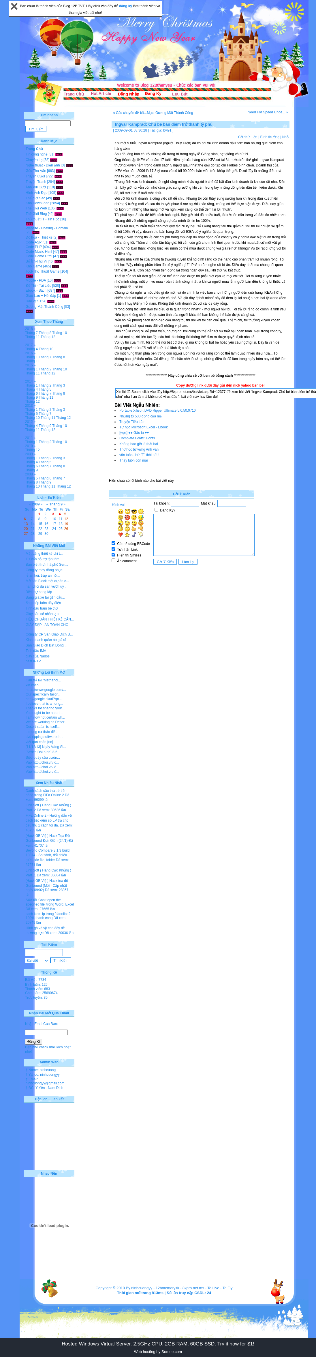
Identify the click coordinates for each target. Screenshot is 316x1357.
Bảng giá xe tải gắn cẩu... (45, 597)
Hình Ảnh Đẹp (37, 193)
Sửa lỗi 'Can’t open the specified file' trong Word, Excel (50, 902)
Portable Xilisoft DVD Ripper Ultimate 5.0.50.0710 (157, 410)
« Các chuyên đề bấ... (130, 113)
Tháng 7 (31, 333)
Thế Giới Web (36, 208)
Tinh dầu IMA (36, 651)
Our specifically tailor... (43, 694)
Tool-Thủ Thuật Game (42, 271)
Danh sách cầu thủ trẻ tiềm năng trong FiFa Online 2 (46, 793)
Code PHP (34, 247)
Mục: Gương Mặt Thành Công (170, 113)
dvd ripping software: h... (44, 737)
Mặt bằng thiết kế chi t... (44, 554)
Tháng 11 (32, 337)
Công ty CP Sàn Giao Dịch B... (49, 634)
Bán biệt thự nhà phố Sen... (47, 565)
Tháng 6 (31, 393)
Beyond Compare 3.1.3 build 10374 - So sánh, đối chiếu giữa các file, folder (47, 855)
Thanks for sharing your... (45, 708)
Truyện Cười (35, 176)
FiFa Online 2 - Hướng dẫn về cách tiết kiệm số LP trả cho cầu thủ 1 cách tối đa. (49, 820)
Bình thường (269, 137)
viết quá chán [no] (39, 742)
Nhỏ (285, 137)
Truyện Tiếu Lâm (132, 422)
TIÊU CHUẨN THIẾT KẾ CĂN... (50, 619)
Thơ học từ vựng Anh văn (139, 449)
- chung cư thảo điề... (42, 732)
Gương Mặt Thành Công (44, 307)
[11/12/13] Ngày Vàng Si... (46, 747)
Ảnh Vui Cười (36, 187)
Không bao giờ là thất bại (138, 444)
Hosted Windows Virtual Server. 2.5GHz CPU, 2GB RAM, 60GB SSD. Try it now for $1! (158, 1344)
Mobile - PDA (36, 280)
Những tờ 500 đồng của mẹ (140, 416)
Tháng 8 (45, 333)
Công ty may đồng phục (44, 570)
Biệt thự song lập (39, 592)
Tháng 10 (59, 333)
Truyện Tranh (36, 182)
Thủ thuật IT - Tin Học (42, 219)
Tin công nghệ (37, 154)
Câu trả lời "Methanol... (43, 680)
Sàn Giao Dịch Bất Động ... (46, 645)
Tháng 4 (31, 349)
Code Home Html (39, 256)
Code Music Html (39, 252)
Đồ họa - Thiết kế (39, 237)
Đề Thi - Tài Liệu (38, 286)
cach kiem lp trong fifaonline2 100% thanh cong (48, 916)
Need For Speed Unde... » (268, 112)
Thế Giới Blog (36, 214)
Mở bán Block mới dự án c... (47, 581)
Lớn (254, 137)
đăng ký (126, 6)
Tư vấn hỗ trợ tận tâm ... (44, 559)
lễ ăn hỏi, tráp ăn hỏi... (43, 575)
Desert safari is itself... (43, 727)
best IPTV (33, 661)
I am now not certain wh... (45, 717)
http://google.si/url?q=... (44, 699)
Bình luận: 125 (36, 985)
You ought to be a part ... (44, 713)
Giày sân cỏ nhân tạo (42, 614)
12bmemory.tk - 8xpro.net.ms (180, 1288)
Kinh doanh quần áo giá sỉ (46, 640)
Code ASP (34, 242)
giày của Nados (38, 656)
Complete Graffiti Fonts (137, 438)
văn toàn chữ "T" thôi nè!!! (139, 455)
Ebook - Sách (36, 290)
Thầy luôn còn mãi (133, 460)
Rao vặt (32, 301)
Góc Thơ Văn (36, 171)
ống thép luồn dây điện (43, 603)
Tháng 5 (45, 389)
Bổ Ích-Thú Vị (36, 261)
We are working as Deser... (46, 722)
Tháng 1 (31, 357)
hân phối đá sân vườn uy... (46, 586)
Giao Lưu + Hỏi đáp (41, 296)
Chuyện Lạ (34, 160)
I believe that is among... (44, 704)
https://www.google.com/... (46, 690)
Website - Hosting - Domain (47, 228)
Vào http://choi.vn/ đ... (42, 762)
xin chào (32, 685)
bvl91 (167, 130)
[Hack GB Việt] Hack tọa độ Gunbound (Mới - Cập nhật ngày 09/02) (47, 885)
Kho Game (34, 266)
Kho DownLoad (37, 203)
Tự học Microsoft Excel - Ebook (143, 427)
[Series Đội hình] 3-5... (43, 752)
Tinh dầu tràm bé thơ (42, 608)
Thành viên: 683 (37, 989)
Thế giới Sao (35, 198)
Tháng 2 (45, 369)
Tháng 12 (48, 337)
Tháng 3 (58, 385)
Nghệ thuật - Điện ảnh (43, 165)
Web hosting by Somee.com (158, 1351)
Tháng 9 (31, 398)
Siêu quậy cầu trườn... (43, 758)
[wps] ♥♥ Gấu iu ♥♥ (134, 433)
